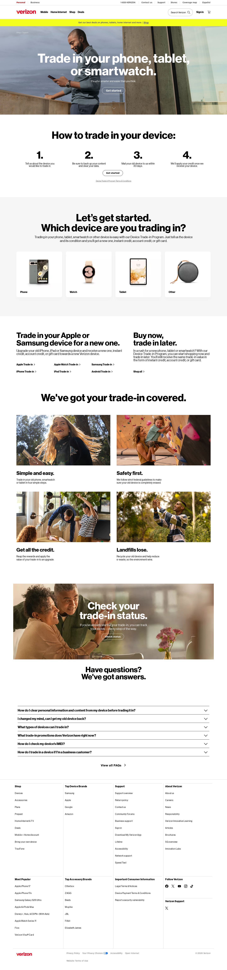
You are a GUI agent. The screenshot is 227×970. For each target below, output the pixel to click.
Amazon (69, 814)
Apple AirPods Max (24, 907)
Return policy (121, 800)
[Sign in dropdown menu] (200, 12)
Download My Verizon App (128, 834)
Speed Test (120, 862)
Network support (123, 855)
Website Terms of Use (77, 961)
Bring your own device (26, 841)
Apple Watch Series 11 (25, 920)
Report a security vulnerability (130, 900)
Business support (124, 821)
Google (68, 807)
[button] (113, 710)
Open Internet (132, 953)
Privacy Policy (73, 953)
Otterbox (69, 886)
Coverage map (190, 2)
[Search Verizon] (180, 12)
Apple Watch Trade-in (66, 364)
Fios (17, 927)
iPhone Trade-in (25, 371)
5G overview (171, 841)
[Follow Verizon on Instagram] (185, 886)
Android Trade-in (101, 371)
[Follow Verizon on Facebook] (166, 886)
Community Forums (124, 814)
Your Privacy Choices (95, 953)
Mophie (69, 907)
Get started (113, 90)
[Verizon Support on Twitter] (166, 908)
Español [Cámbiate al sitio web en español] (206, 2)
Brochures (170, 834)
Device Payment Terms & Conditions (133, 893)
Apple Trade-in (24, 364)
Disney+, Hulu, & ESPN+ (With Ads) (32, 914)
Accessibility (121, 848)
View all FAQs (111, 765)
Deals (18, 828)
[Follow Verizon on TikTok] (192, 886)
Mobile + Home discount (27, 834)
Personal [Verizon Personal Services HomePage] (20, 2)
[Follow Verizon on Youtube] (179, 886)
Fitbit (67, 920)
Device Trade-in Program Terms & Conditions (113, 181)
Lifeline (118, 841)
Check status (113, 636)
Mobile (44, 11)
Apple (68, 800)
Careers (169, 800)
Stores (174, 2)
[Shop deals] (146, 22)
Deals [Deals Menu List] (81, 11)
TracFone (19, 848)
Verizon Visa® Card (24, 934)
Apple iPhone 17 (22, 886)
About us (169, 793)
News (168, 807)
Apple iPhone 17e (23, 893)
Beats (68, 900)
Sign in (118, 828)
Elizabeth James (73, 927)
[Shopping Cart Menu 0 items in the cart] (209, 12)
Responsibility (172, 814)
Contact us (146, 2)
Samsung (69, 793)
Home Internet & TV (24, 821)
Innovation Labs (173, 848)
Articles (169, 828)
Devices (19, 793)
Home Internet (59, 11)
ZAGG (68, 893)
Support (161, 2)
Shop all (137, 371)
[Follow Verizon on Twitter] (173, 886)
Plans (17, 807)
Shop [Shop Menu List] (72, 11)
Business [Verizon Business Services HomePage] (35, 2)
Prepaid (19, 814)
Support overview (124, 793)
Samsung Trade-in (102, 364)
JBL (67, 914)
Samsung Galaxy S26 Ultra (28, 900)
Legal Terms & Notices (126, 886)
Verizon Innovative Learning (178, 821)
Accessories (21, 800)
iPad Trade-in (61, 371)
